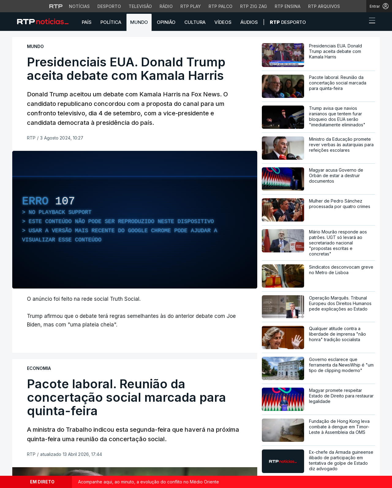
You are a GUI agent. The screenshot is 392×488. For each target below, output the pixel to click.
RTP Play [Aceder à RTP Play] (190, 6)
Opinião (166, 22)
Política (110, 22)
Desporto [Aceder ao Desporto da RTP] (109, 6)
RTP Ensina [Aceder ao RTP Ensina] (287, 6)
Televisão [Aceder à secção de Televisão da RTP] (140, 6)
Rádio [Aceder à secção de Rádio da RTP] (166, 6)
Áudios (249, 22)
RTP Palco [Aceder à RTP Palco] (220, 6)
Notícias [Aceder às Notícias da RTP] (79, 6)
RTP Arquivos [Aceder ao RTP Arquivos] (324, 6)
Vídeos (223, 22)
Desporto (288, 22)
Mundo (139, 22)
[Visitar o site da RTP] (56, 6)
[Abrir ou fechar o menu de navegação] (370, 21)
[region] (134, 220)
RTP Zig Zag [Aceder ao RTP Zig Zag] (253, 6)
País (87, 22)
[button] (360, 22)
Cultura (194, 22)
